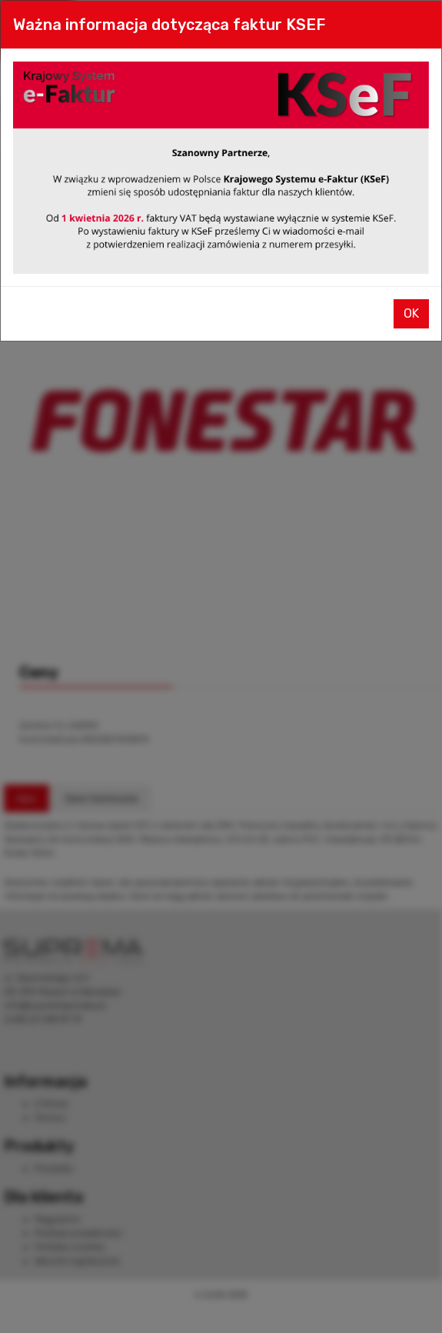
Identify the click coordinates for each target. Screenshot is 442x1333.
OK (411, 313)
